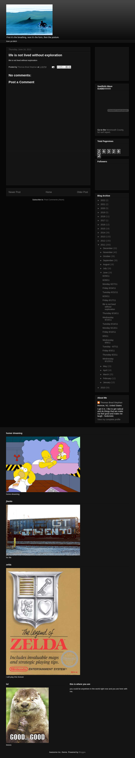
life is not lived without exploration (109, 306)
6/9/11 (105, 336)
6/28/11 (106, 280)
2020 (103, 208)
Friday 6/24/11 (109, 288)
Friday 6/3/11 (109, 350)
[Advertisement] (48, 168)
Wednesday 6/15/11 (108, 318)
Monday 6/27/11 (110, 284)
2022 (103, 200)
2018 (103, 216)
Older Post (82, 192)
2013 (103, 236)
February (107, 378)
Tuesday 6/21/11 (110, 292)
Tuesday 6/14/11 (110, 324)
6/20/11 (106, 296)
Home (49, 192)
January (107, 382)
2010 (103, 387)
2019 (103, 212)
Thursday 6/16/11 (111, 313)
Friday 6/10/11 (109, 332)
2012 (103, 241)
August (106, 264)
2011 (103, 245)
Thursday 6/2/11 (110, 355)
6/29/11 (106, 276)
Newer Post (15, 192)
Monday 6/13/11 (110, 328)
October (107, 256)
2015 (103, 228)
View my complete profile (108, 419)
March (106, 374)
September (108, 260)
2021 (103, 204)
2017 (103, 220)
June (105, 272)
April (105, 370)
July (105, 268)
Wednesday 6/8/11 (108, 341)
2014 (103, 232)
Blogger (82, 752)
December (108, 248)
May (105, 366)
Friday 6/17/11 (109, 300)
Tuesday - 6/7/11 (110, 346)
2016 (103, 224)
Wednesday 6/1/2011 (108, 360)
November (108, 252)
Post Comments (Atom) (54, 200)
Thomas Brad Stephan (111, 402)
